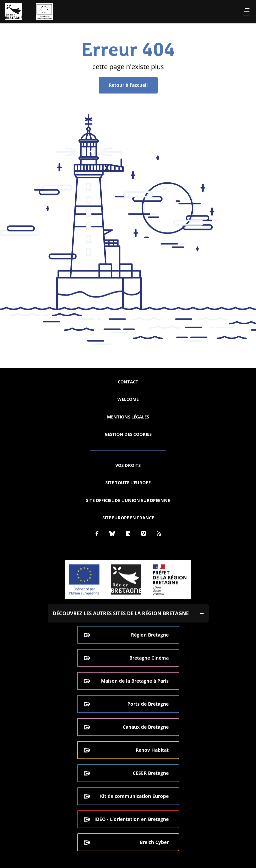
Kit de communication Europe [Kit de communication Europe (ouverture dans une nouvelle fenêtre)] (134, 796)
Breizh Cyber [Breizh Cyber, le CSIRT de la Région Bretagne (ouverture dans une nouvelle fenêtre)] (154, 842)
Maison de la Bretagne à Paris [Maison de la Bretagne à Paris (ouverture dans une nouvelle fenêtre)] (135, 681)
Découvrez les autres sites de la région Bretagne (121, 613)
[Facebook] (96, 533)
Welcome (128, 399)
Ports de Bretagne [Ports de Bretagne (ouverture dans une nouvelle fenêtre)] (148, 704)
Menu (246, 12)
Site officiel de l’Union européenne (128, 500)
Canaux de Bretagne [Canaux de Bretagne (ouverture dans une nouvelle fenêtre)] (146, 727)
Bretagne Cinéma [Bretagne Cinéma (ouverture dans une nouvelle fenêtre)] (149, 658)
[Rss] (159, 533)
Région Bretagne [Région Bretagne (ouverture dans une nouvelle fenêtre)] (150, 635)
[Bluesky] (112, 533)
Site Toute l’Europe (128, 483)
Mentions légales (128, 417)
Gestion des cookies (128, 434)
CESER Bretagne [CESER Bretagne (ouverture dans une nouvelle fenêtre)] (151, 773)
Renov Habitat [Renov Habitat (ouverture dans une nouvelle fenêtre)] (152, 750)
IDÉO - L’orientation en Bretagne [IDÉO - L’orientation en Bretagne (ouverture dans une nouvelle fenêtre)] (131, 819)
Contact (128, 382)
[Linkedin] (128, 533)
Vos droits (128, 465)
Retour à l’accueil (128, 85)
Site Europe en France (128, 518)
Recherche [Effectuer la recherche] (234, 12)
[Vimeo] (143, 533)
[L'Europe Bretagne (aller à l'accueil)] (29, 12)
